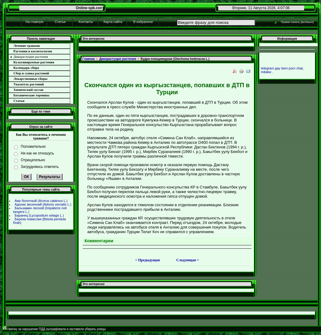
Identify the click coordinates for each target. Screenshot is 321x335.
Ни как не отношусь (37, 153)
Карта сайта (112, 22)
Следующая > (187, 260)
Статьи (60, 22)
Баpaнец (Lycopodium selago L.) (39, 215)
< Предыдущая (147, 260)
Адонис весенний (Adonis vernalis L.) (43, 204)
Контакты (85, 22)
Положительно (33, 146)
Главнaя (88, 59)
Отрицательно (33, 160)
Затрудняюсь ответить (40, 167)
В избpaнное (143, 22)
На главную (34, 22)
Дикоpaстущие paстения (117, 59)
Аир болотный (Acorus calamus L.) (41, 201)
